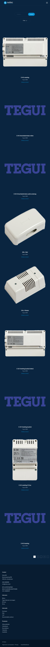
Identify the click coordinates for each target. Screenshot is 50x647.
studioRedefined (25, 644)
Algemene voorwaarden (8, 644)
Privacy (16, 644)
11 (44, 556)
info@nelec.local (6, 584)
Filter (24, 20)
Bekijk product (25, 82)
